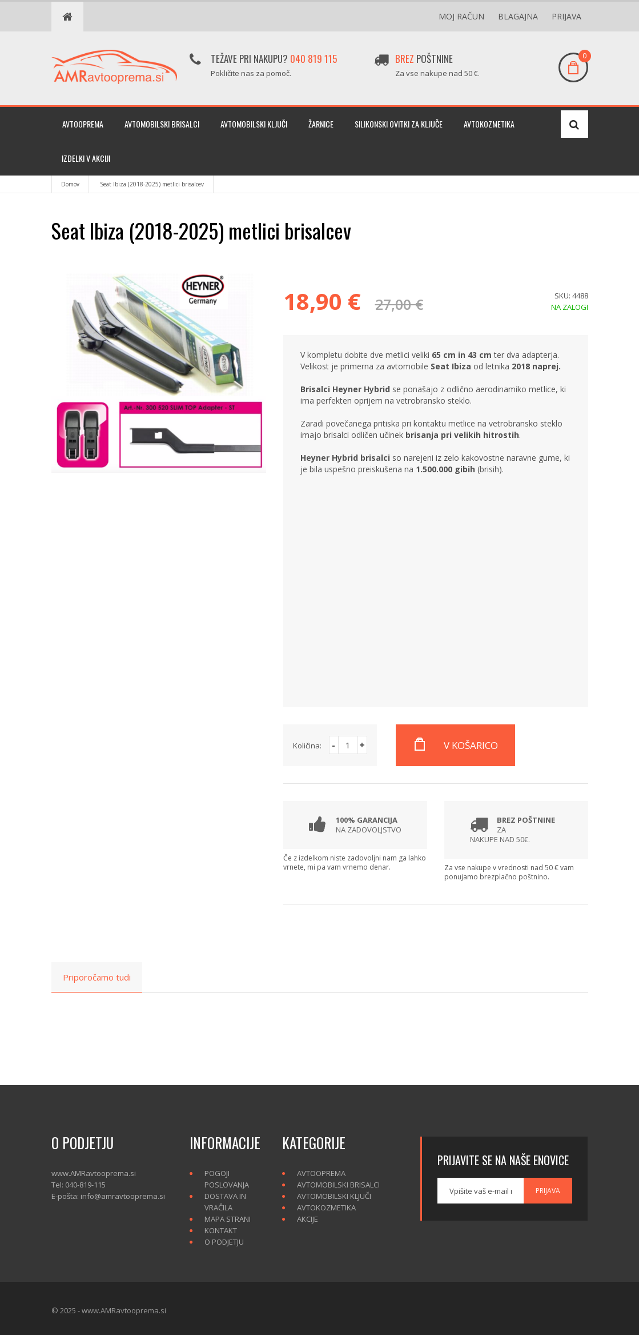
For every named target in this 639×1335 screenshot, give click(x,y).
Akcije (307, 1219)
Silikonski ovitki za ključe (399, 124)
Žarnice (320, 124)
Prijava (566, 16)
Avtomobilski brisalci (161, 124)
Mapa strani (227, 1219)
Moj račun (461, 16)
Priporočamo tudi (97, 977)
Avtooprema (82, 124)
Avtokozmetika (489, 124)
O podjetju (224, 1242)
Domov (70, 184)
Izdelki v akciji (86, 158)
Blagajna (518, 16)
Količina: (307, 745)
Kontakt (220, 1230)
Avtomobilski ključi (253, 124)
